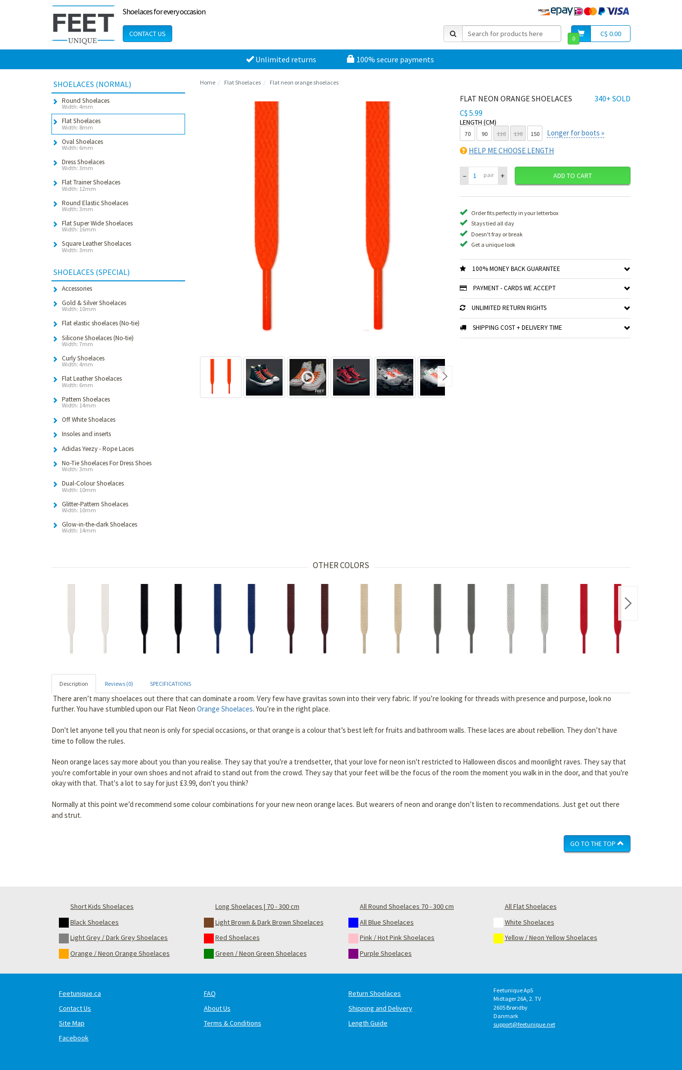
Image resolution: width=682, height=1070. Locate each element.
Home (207, 82)
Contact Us (147, 33)
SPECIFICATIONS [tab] (170, 683)
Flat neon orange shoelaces (304, 82)
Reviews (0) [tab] (119, 683)
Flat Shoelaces (242, 82)
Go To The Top (597, 843)
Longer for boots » (575, 132)
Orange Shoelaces (225, 708)
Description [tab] (73, 683)
